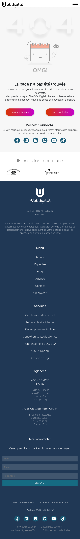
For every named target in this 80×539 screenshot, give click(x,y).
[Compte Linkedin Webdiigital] (26, 140)
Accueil (40, 257)
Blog (40, 271)
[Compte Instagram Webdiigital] (35, 140)
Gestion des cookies (51, 526)
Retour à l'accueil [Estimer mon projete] (20, 112)
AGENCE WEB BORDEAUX (54, 502)
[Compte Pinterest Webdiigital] (45, 140)
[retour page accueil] (12, 4)
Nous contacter (60, 112)
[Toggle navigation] (75, 5)
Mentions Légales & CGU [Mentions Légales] (23, 530)
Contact (40, 285)
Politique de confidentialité (56, 530)
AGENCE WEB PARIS (23, 502)
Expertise (40, 264)
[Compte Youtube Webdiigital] (54, 140)
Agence (40, 278)
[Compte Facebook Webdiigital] (17, 140)
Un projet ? (40, 292)
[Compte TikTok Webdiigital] (63, 140)
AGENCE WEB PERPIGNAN (40, 510)
